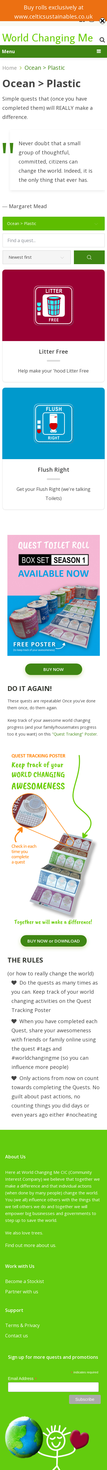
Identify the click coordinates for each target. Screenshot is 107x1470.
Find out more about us (30, 1245)
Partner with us (21, 1291)
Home (9, 67)
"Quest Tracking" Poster (74, 734)
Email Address (22, 1378)
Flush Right (53, 469)
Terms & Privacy (22, 1325)
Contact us (16, 1335)
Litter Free (53, 351)
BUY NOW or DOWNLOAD (53, 941)
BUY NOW (53, 669)
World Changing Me (47, 37)
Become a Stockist (24, 1281)
